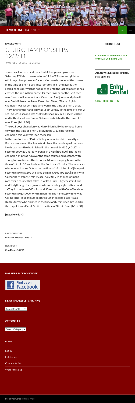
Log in (8, 350)
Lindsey (36, 62)
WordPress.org (13, 369)
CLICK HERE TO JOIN (107, 100)
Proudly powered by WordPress (19, 398)
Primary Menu (131, 30)
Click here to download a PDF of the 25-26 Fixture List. (111, 57)
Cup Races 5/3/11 (45, 247)
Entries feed (11, 357)
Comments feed (13, 363)
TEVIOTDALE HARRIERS (22, 30)
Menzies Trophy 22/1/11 (45, 235)
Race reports (13, 43)
